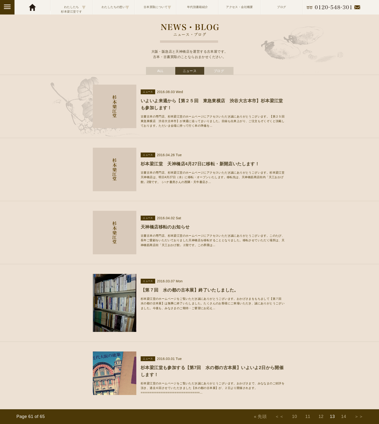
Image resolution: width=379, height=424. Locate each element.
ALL (160, 71)
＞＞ (358, 416)
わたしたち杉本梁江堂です (73, 7)
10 (294, 416)
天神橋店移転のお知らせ (165, 227)
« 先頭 (260, 416)
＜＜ (279, 416)
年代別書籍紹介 (197, 7)
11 (307, 416)
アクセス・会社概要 (239, 7)
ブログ (281, 7)
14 (343, 416)
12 (321, 416)
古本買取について (157, 7)
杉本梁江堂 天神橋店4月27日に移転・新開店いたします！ (200, 163)
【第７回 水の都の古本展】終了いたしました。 (190, 290)
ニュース (190, 71)
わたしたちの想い (115, 7)
